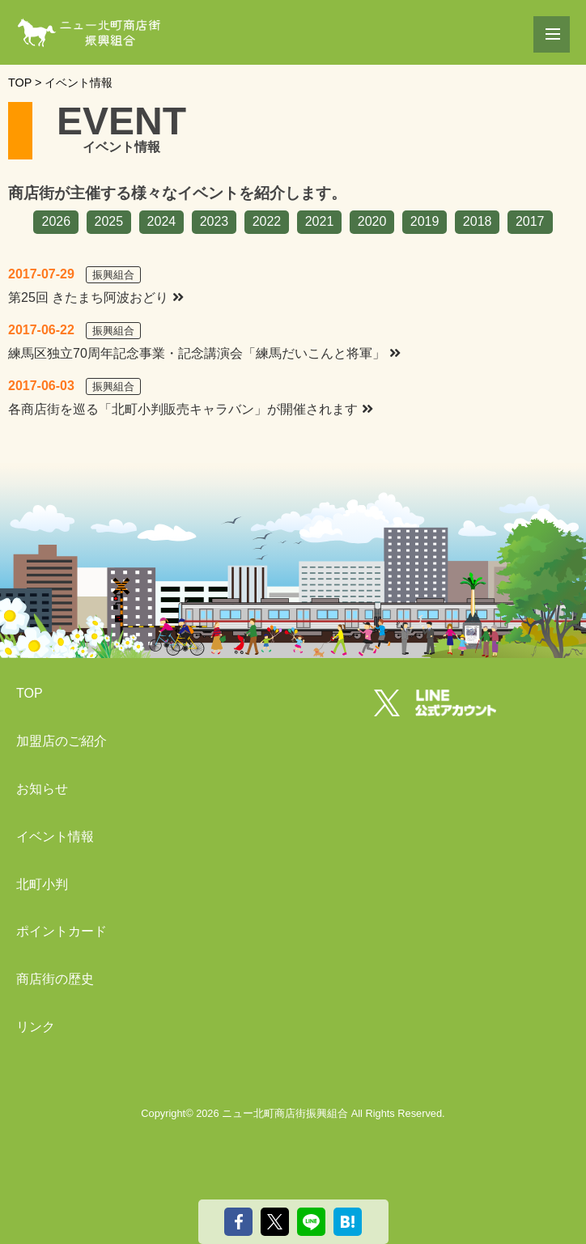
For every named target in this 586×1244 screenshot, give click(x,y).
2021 (319, 221)
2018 (477, 221)
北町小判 (42, 884)
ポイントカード (61, 931)
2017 (530, 221)
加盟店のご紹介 (61, 741)
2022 (267, 221)
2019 (425, 221)
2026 (55, 221)
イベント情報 (55, 836)
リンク (35, 1027)
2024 (161, 221)
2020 (372, 221)
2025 (109, 221)
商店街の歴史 (55, 979)
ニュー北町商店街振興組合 (285, 1113)
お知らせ (42, 789)
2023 (214, 221)
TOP (29, 693)
